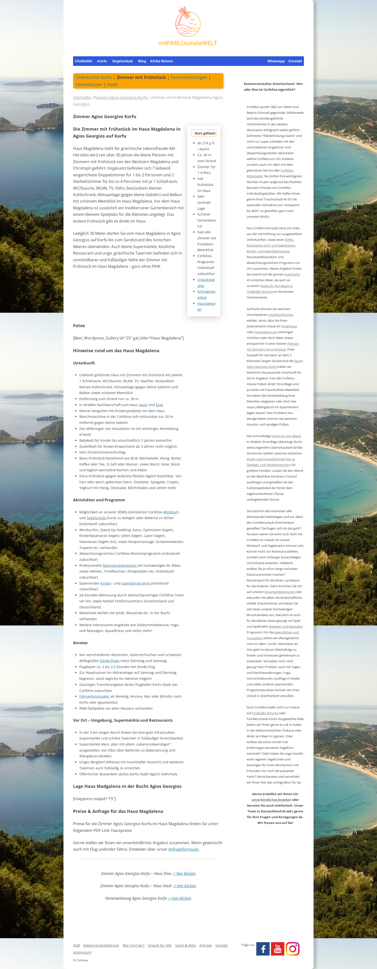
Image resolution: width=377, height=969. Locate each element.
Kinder (106, 583)
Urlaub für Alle (160, 945)
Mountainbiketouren (279, 592)
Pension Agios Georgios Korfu (121, 97)
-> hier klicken (183, 873)
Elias (159, 404)
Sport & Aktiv (185, 945)
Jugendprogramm (136, 583)
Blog (142, 61)
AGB (76, 945)
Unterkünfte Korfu (94, 77)
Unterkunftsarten (280, 314)
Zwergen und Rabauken (286, 626)
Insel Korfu (292, 274)
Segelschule (97, 518)
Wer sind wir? (134, 945)
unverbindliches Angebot (271, 799)
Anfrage (205, 945)
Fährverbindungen (94, 696)
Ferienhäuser (89, 84)
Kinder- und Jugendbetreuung (268, 251)
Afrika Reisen (161, 61)
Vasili (143, 404)
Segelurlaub (122, 61)
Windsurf (170, 512)
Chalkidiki (83, 61)
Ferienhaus (289, 326)
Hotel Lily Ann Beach (286, 436)
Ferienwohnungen (189, 77)
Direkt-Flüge (109, 660)
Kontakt (295, 61)
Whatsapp (276, 61)
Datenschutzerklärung (101, 945)
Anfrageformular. (184, 849)
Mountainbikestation (120, 565)
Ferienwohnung (265, 332)
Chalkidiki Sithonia (265, 713)
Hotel (112, 84)
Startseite (82, 97)
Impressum (82, 952)
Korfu (102, 61)
